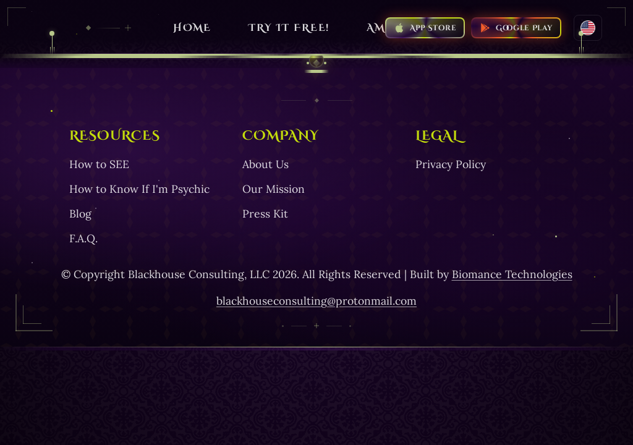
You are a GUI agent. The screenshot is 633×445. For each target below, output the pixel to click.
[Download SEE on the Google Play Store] (516, 27)
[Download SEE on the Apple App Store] (425, 27)
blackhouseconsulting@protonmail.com (316, 301)
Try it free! (289, 28)
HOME (192, 28)
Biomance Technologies (512, 274)
